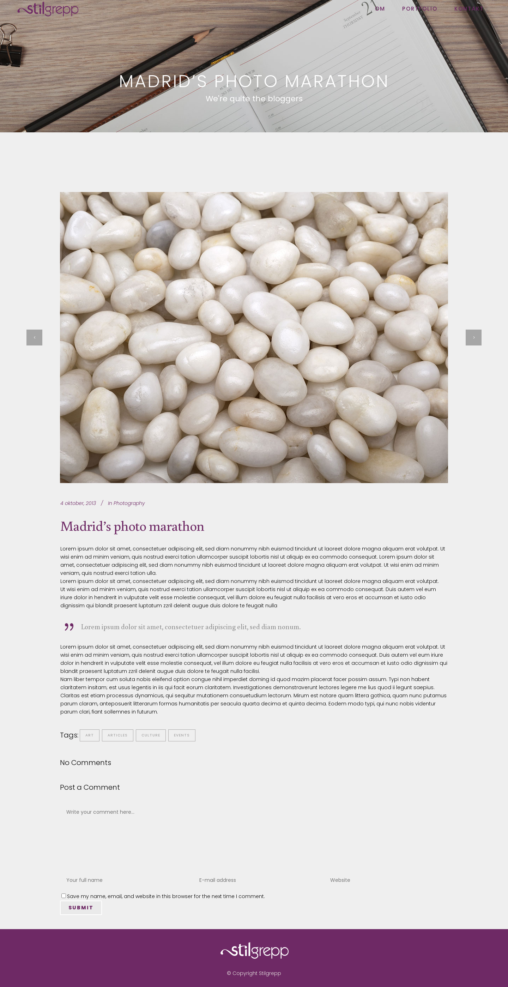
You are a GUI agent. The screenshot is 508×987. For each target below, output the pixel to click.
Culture (150, 735)
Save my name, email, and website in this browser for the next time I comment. (166, 896)
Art (89, 735)
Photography (129, 503)
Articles (118, 735)
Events (182, 735)
